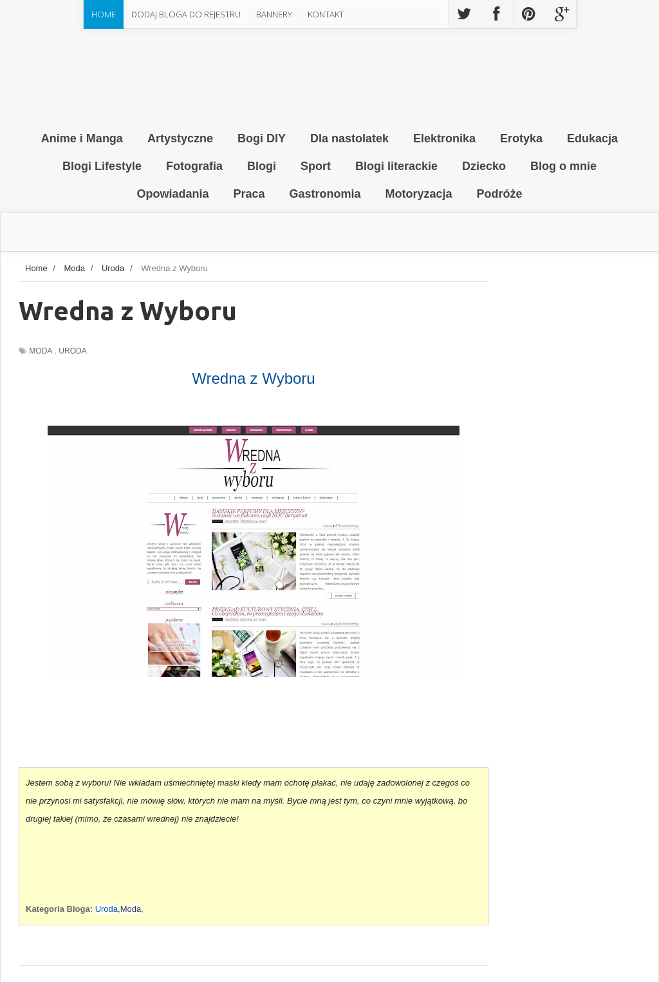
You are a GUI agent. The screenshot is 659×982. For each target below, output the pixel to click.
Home (103, 14)
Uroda (72, 350)
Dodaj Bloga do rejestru (186, 14)
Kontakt (326, 14)
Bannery (274, 14)
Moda (40, 350)
